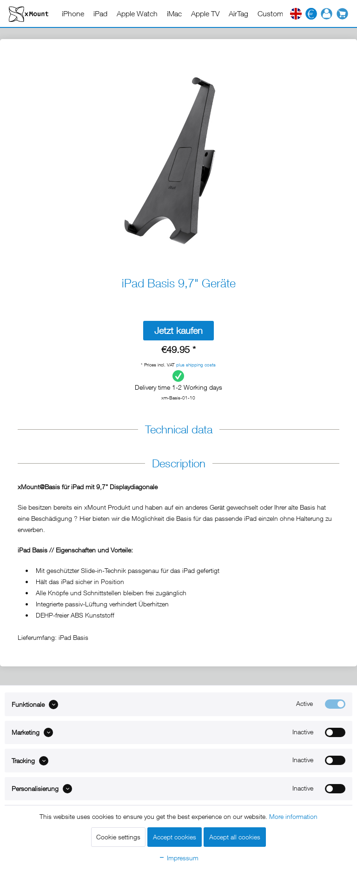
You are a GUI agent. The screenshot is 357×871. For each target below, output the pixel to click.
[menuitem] (73, 13)
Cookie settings (118, 837)
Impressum (178, 858)
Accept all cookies (234, 837)
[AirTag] (238, 13)
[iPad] (100, 13)
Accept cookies (174, 837)
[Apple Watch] (137, 13)
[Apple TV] (205, 13)
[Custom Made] (280, 13)
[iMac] (174, 13)
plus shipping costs (196, 364)
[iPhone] (73, 13)
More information (293, 816)
